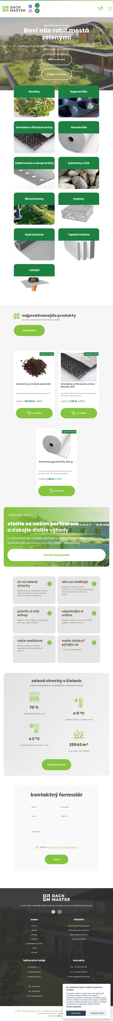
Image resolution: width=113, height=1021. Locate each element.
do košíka (37, 413)
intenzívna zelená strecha (78, 930)
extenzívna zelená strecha (78, 926)
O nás (34, 948)
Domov (34, 926)
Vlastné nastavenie (73, 1006)
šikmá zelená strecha (78, 935)
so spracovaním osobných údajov (62, 848)
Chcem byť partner (56, 556)
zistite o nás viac (56, 59)
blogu (74, 538)
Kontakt (34, 952)
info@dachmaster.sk (81, 977)
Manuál (34, 939)
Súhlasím (58, 848)
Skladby (34, 935)
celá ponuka (29, 330)
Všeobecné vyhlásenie (52, 1011)
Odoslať (56, 861)
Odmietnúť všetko (97, 1013)
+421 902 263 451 (80, 967)
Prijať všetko (76, 1013)
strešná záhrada (78, 939)
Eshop (34, 930)
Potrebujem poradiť (34, 944)
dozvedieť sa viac (56, 765)
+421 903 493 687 (80, 972)
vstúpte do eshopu (56, 74)
